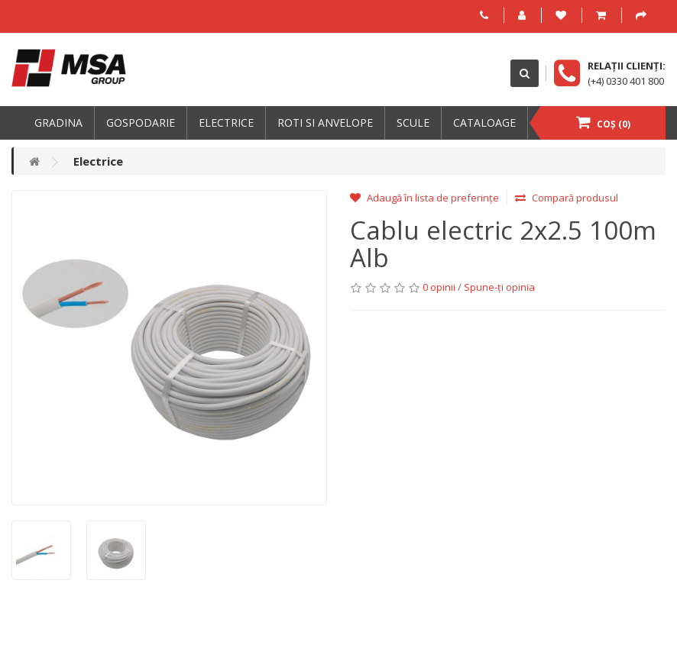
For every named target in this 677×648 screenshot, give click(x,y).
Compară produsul (566, 198)
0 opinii (439, 287)
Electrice (226, 122)
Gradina (58, 122)
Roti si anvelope (325, 122)
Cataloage (484, 122)
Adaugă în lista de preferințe (424, 198)
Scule (413, 122)
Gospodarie (140, 122)
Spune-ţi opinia (499, 287)
